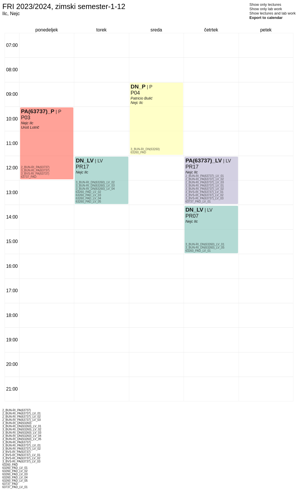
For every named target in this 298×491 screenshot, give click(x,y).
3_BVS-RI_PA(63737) (35, 173)
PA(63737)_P (37, 111)
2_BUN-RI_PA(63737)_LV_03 (204, 182)
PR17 (82, 167)
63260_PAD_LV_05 (88, 201)
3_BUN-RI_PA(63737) (35, 170)
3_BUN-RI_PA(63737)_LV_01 (204, 185)
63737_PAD (28, 176)
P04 (135, 93)
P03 (25, 117)
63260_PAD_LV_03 (88, 195)
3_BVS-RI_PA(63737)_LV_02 (204, 195)
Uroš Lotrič (30, 127)
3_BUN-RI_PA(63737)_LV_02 (204, 188)
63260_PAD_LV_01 (198, 250)
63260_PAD (138, 152)
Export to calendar (266, 17)
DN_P (138, 87)
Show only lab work (265, 9)
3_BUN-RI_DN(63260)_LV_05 (204, 247)
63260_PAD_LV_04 (88, 198)
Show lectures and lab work (272, 13)
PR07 (191, 216)
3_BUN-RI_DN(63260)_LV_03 (95, 185)
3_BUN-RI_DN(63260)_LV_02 (95, 182)
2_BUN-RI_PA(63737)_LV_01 (204, 176)
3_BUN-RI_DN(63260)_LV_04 (95, 188)
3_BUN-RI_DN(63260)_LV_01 (204, 244)
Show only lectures (265, 4)
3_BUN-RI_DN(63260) (145, 149)
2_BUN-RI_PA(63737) (35, 167)
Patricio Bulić (141, 98)
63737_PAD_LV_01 (198, 201)
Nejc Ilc (27, 123)
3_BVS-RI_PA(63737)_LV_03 (204, 198)
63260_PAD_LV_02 (88, 192)
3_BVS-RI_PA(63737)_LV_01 (204, 192)
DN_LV (84, 160)
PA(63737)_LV (203, 160)
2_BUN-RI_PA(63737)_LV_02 (204, 179)
